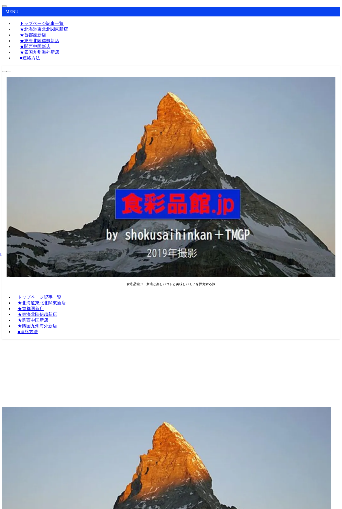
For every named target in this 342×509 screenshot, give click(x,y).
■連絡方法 (30, 58)
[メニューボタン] (9, 71)
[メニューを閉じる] (4, 6)
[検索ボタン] (4, 71)
